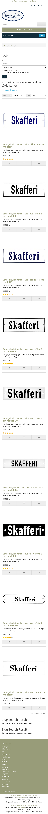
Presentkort (5, 769)
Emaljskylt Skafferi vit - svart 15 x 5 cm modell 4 (22, 350)
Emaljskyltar (5, 747)
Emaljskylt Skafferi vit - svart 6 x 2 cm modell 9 (24, 693)
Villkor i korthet (6, 749)
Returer (4, 759)
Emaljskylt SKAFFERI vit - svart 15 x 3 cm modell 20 (23, 488)
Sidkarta (4, 761)
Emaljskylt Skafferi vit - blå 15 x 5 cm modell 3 (23, 281)
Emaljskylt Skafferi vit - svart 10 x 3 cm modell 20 (22, 419)
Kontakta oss (6, 757)
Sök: (3, 60)
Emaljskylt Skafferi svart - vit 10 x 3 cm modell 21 (22, 555)
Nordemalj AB (20, 798)
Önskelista (5, 784)
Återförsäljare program (9, 772)
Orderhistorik (6, 782)
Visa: (28, 95)
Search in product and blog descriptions (15, 72)
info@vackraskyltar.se (17, 795)
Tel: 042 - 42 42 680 (31, 795)
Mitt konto (5, 780)
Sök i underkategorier (9, 70)
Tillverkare (5, 767)
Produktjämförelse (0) (10, 90)
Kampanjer (5, 774)
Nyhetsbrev (5, 786)
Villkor (3, 751)
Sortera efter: (7, 95)
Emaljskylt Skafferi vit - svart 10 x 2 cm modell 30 (22, 624)
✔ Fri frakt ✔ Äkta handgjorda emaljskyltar (24, 1)
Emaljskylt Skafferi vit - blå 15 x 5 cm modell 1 (23, 145)
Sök (11, 45)
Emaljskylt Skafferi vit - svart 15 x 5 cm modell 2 (22, 215)
